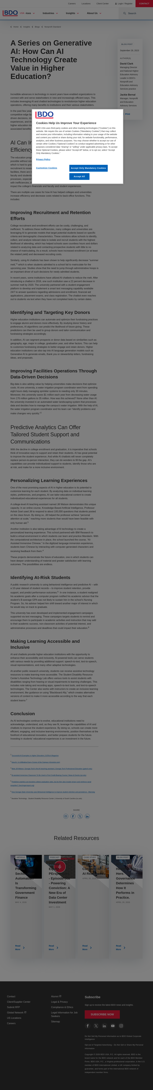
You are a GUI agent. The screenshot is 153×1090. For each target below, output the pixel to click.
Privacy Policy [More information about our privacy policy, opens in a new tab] (43, 159)
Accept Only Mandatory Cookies (88, 168)
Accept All (79, 176)
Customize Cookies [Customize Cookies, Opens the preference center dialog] (46, 168)
